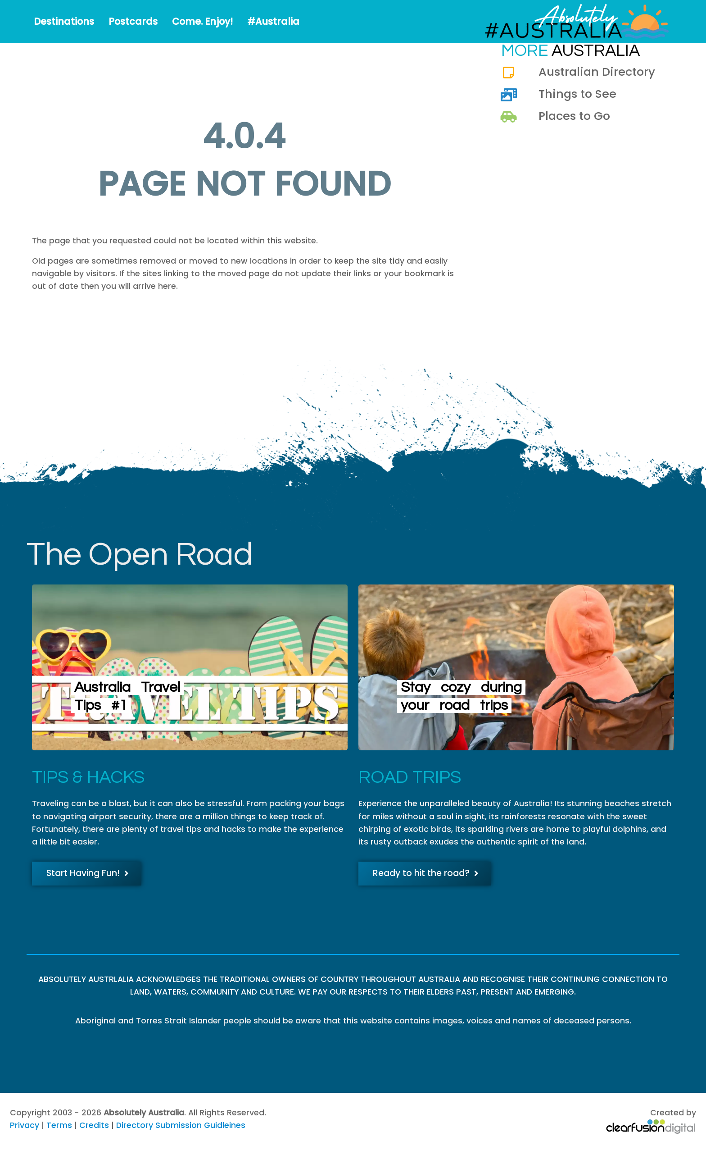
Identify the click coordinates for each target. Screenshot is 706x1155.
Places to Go (574, 116)
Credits (94, 1125)
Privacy (24, 1125)
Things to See (577, 94)
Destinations (64, 21)
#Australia (273, 21)
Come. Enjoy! (202, 21)
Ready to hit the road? (426, 873)
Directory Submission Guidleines (180, 1125)
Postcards (133, 21)
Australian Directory (597, 72)
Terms (59, 1125)
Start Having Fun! (87, 873)
